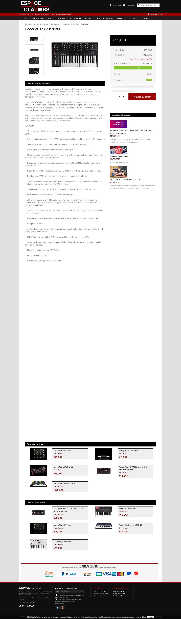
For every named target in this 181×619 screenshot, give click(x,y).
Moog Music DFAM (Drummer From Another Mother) (133, 468)
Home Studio (37, 18)
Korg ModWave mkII (127, 509)
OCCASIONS (147, 18)
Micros (88, 18)
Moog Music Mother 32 (63, 467)
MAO (50, 18)
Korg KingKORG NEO (62, 541)
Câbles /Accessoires (104, 18)
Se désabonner (59, 603)
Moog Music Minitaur (63, 450)
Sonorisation (75, 18)
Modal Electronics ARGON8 (130, 525)
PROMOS (121, 18)
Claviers (24, 18)
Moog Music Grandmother (65, 483)
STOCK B (133, 18)
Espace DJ (61, 18)
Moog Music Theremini (128, 450)
